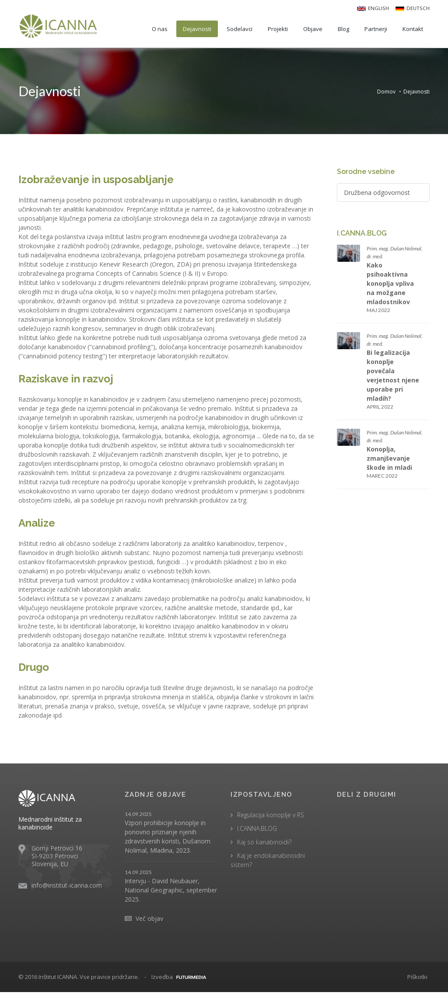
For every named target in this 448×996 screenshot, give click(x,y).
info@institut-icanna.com (67, 889)
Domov (386, 90)
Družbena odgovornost (377, 194)
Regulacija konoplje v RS (270, 819)
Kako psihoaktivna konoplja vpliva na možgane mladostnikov (390, 285)
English (374, 7)
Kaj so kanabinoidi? (264, 846)
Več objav (149, 922)
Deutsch (413, 7)
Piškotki (417, 981)
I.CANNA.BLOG (257, 832)
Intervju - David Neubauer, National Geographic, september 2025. (171, 894)
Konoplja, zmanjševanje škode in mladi (389, 460)
